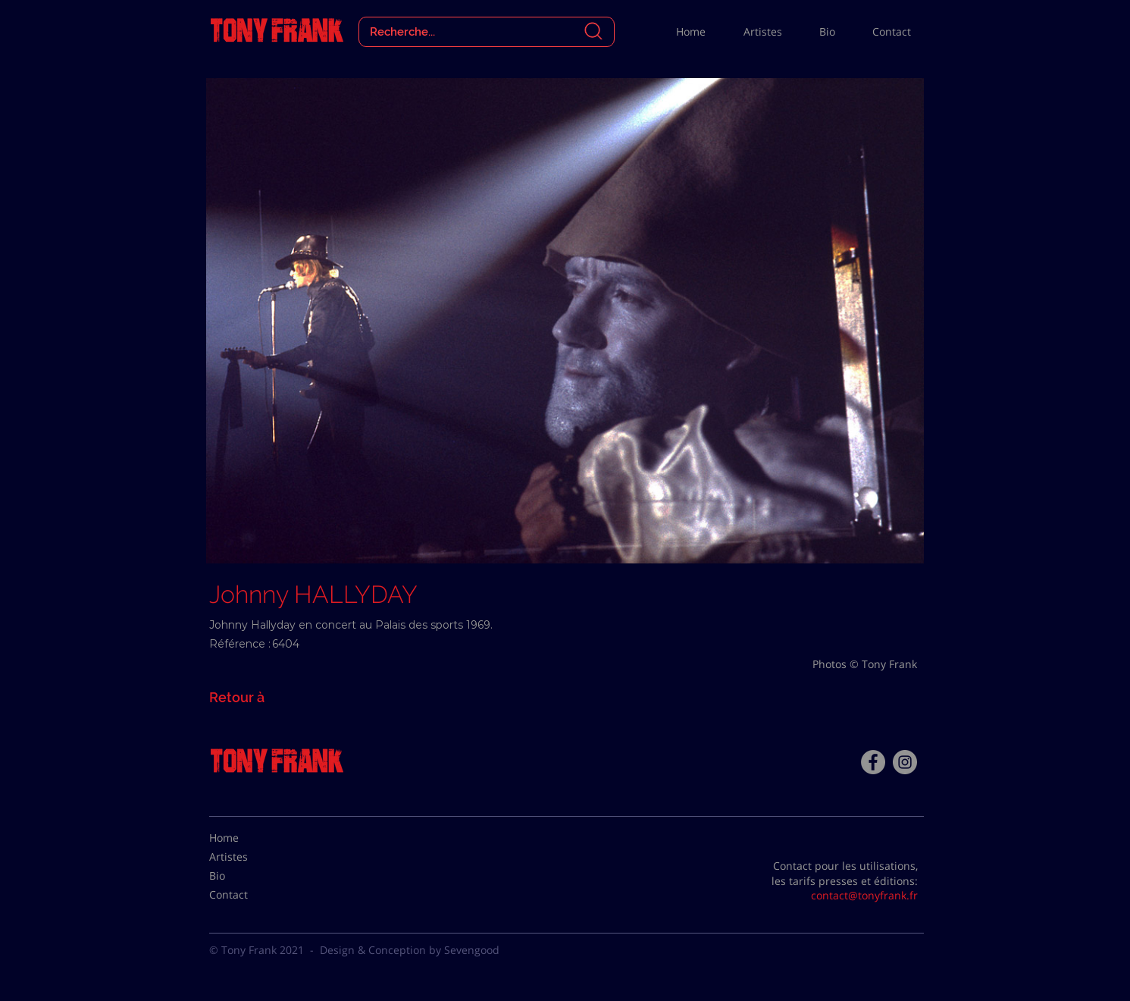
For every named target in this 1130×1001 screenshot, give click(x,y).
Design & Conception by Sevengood (409, 950)
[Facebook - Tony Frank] (873, 762)
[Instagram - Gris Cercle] (905, 762)
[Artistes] (247, 857)
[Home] (247, 838)
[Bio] (247, 876)
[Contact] (247, 894)
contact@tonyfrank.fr (864, 895)
